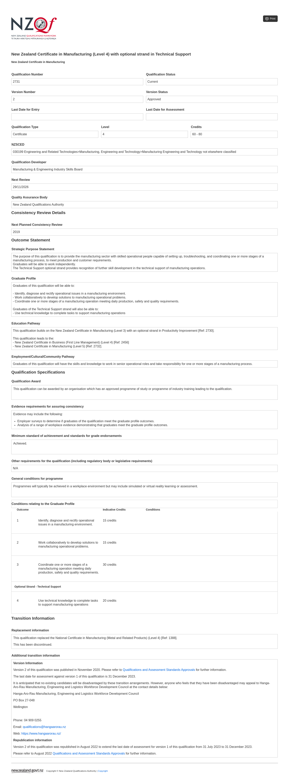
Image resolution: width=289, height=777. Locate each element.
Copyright (103, 770)
